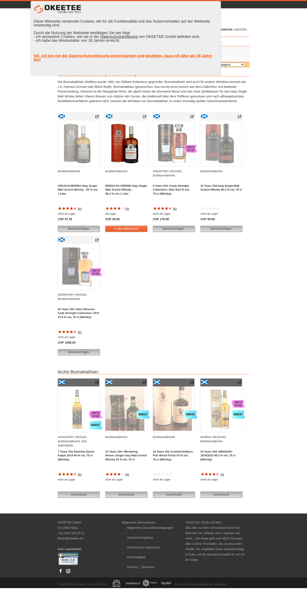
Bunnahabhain (221, 29)
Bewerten (148, 567)
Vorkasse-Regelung (140, 537)
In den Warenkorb (126, 228)
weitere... (242, 29)
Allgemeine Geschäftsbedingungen (150, 527)
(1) (69, 209)
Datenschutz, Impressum (143, 547)
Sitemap (132, 567)
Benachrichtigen (78, 228)
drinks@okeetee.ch (70, 538)
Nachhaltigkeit (136, 557)
